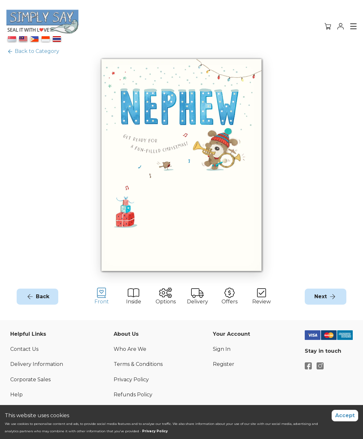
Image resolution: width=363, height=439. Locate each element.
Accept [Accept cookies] (345, 415)
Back (42, 296)
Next (320, 296)
